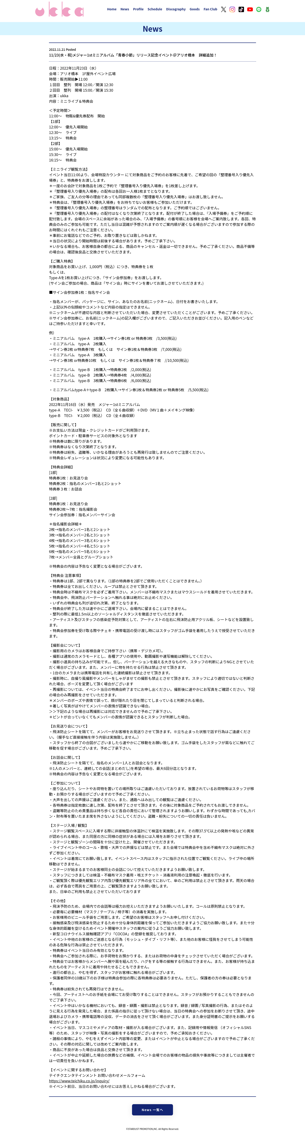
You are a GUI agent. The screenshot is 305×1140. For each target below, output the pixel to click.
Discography (176, 9)
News (125, 9)
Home (112, 9)
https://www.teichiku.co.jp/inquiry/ (79, 1080)
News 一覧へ (152, 1109)
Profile (138, 9)
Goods (195, 9)
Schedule (154, 9)
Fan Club (210, 9)
